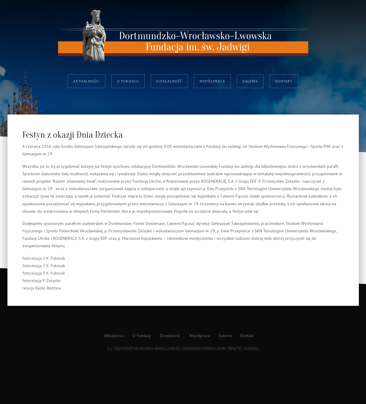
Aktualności (86, 81)
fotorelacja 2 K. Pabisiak (43, 265)
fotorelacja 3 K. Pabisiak (43, 273)
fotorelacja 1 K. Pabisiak (43, 258)
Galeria (250, 81)
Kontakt (283, 81)
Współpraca (212, 81)
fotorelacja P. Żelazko (41, 280)
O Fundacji (128, 81)
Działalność (169, 81)
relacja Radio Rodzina (41, 288)
